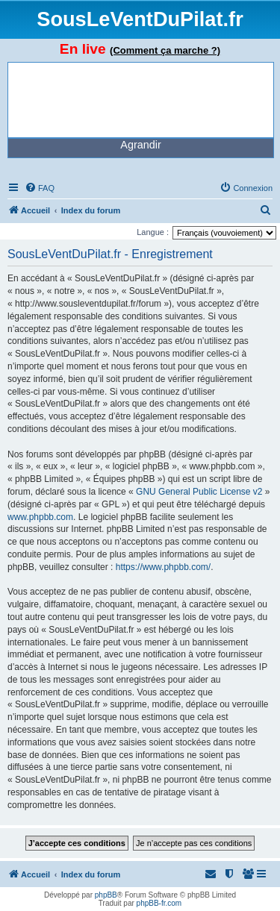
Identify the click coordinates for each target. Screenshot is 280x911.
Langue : (153, 232)
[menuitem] (40, 188)
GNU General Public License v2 (199, 491)
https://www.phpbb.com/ (163, 567)
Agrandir (140, 145)
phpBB (106, 895)
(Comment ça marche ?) (165, 50)
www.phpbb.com (40, 517)
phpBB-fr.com (159, 903)
